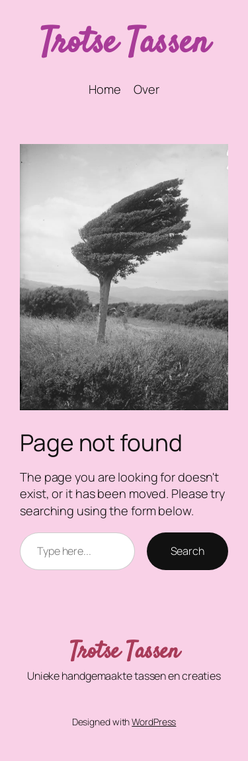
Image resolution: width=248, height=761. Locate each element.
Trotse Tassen (124, 44)
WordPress (154, 721)
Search (187, 551)
